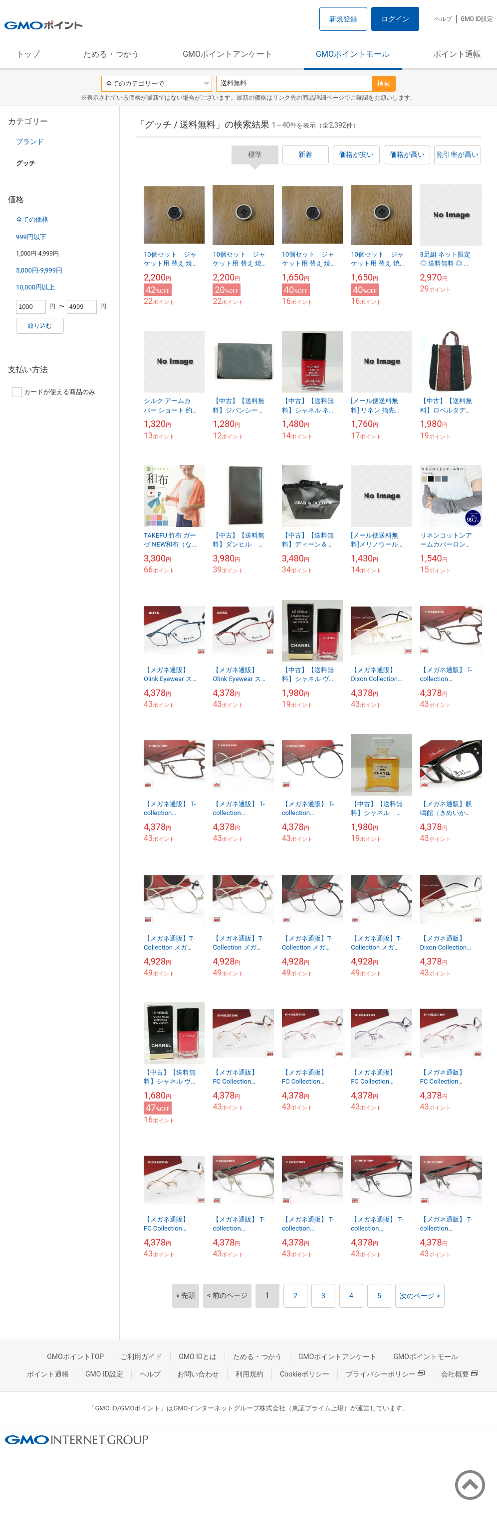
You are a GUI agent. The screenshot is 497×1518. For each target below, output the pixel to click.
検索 (383, 83)
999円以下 (31, 237)
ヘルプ (443, 18)
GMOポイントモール (353, 54)
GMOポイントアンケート (227, 54)
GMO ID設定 (477, 18)
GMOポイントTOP (75, 1357)
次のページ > (420, 1296)
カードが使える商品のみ (53, 392)
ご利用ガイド (141, 1357)
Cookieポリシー (304, 1374)
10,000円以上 (35, 287)
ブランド (30, 141)
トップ (28, 54)
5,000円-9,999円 (39, 270)
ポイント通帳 (457, 54)
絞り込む (40, 325)
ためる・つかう (111, 54)
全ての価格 (32, 219)
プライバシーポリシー (385, 1374)
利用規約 (249, 1374)
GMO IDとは (198, 1357)
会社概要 (459, 1374)
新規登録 (343, 19)
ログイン (395, 19)
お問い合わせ (198, 1374)
